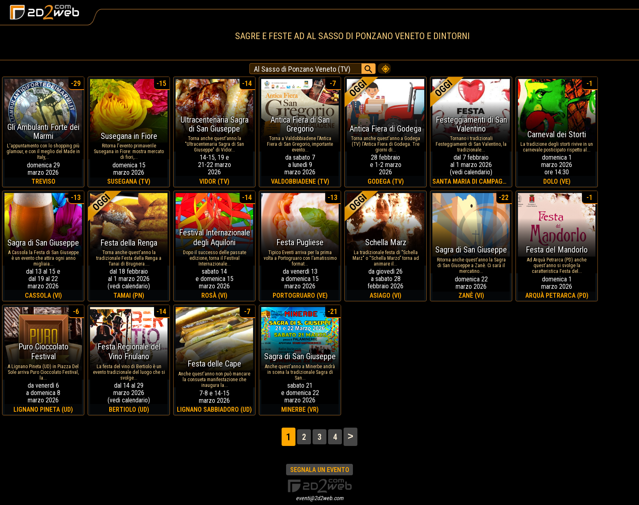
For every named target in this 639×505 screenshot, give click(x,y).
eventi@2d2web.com (320, 498)
